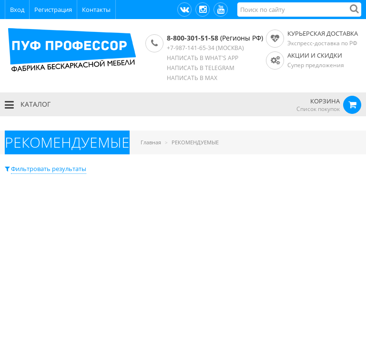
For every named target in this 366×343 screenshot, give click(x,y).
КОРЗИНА (325, 101)
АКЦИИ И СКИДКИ (314, 55)
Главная (151, 142)
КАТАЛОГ (28, 105)
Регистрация (53, 9)
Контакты (96, 9)
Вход (17, 9)
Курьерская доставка (322, 33)
